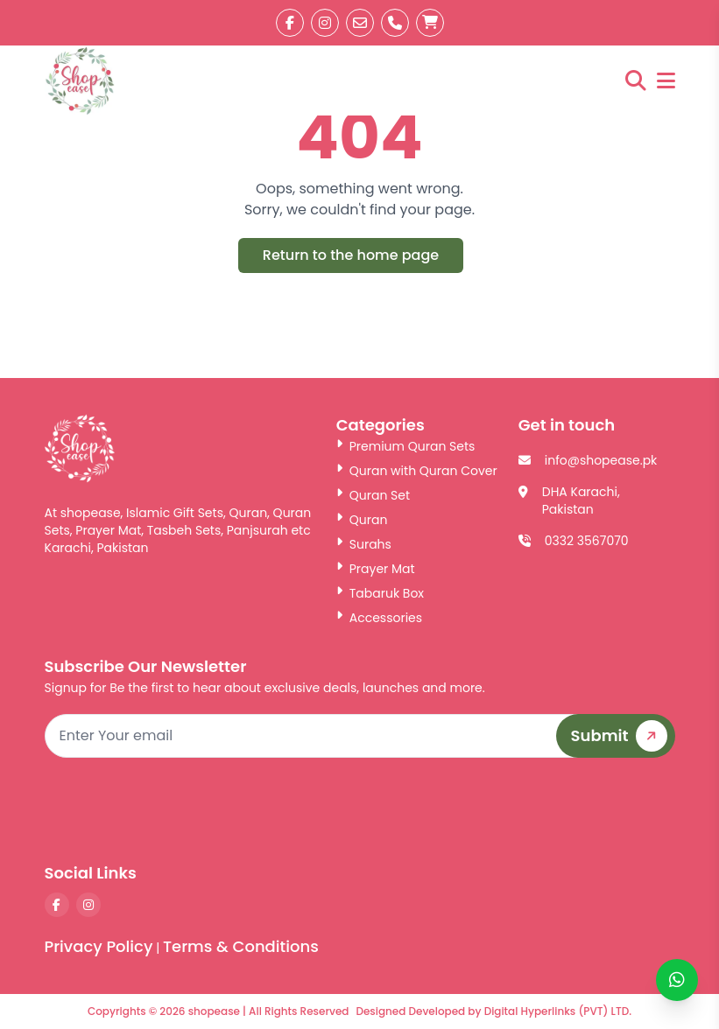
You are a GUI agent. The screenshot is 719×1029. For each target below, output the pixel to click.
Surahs (363, 544)
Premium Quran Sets (406, 446)
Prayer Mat (375, 569)
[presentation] (542, 809)
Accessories (379, 617)
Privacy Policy (99, 946)
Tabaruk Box (380, 593)
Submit (622, 736)
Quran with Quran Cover (416, 471)
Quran (362, 519)
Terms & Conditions (241, 946)
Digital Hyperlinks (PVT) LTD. (557, 1011)
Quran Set (373, 495)
